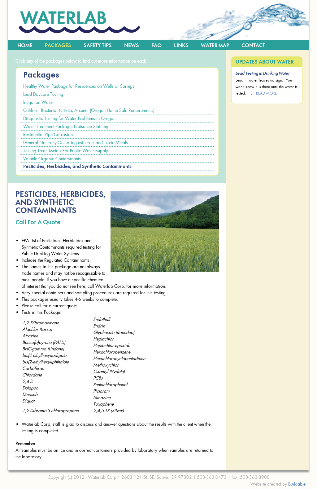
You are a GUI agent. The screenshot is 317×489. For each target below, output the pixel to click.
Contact (253, 45)
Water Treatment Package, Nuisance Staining (65, 126)
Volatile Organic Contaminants (52, 159)
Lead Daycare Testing (43, 94)
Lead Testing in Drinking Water (263, 73)
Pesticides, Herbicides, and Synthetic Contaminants (77, 166)
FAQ (156, 45)
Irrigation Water (38, 102)
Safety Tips (98, 45)
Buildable (297, 484)
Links (181, 45)
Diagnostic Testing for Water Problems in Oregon (69, 118)
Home (25, 45)
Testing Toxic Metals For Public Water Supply (65, 150)
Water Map (215, 45)
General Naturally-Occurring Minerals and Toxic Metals (75, 142)
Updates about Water (264, 62)
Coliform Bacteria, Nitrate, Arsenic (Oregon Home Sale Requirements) (88, 110)
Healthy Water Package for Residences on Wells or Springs (78, 86)
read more (266, 93)
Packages (58, 45)
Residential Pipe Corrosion (48, 134)
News (131, 45)
